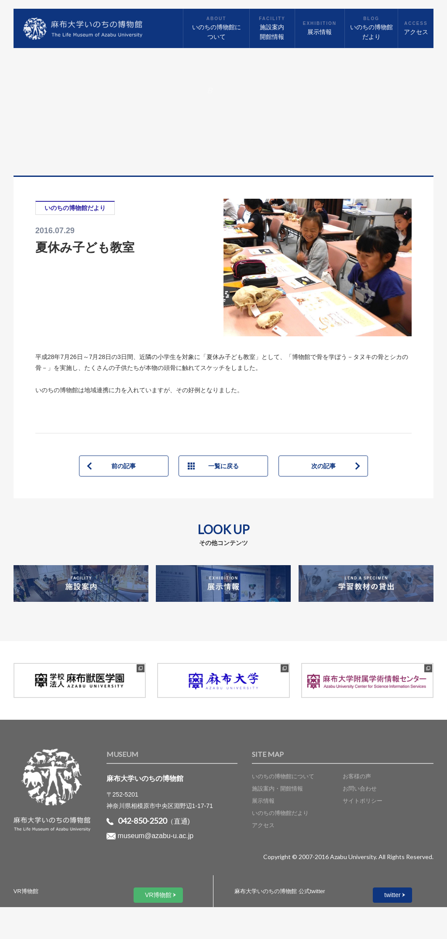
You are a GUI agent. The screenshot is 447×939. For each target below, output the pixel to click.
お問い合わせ (360, 788)
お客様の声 (357, 776)
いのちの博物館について (283, 776)
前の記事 (123, 466)
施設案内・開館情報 (277, 788)
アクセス (263, 825)
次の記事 (323, 466)
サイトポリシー (362, 800)
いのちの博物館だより (280, 813)
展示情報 (263, 800)
